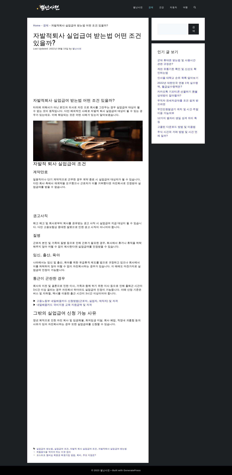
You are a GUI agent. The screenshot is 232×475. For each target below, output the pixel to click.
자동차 (173, 7)
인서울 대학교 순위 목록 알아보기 (177, 78)
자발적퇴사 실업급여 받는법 (113, 449)
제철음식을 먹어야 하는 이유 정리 (54, 452)
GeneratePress (132, 470)
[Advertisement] (88, 76)
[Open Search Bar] (195, 7)
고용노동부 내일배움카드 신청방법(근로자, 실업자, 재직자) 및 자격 (77, 301)
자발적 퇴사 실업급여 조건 (83, 449)
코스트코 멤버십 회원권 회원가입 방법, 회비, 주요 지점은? (66, 455)
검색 (193, 29)
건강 (161, 7)
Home (37, 25)
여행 (185, 7)
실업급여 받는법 (45, 449)
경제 (151, 7)
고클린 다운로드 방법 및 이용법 (176, 127)
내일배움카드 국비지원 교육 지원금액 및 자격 (64, 304)
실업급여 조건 (61, 449)
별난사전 (138, 7)
